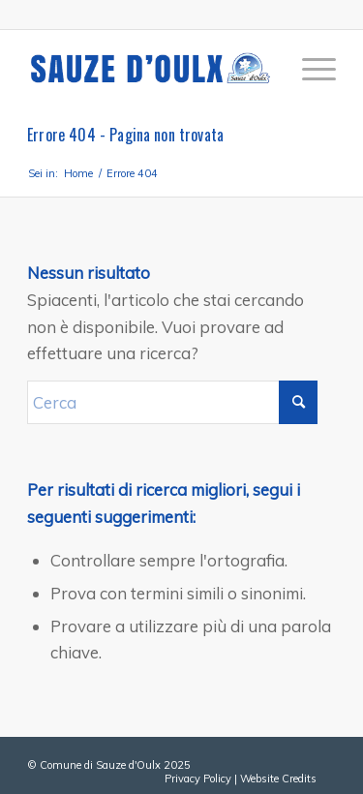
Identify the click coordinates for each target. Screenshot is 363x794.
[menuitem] (309, 68)
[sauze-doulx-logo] (150, 68)
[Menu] (309, 68)
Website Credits (278, 778)
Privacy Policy (198, 778)
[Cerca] (172, 402)
